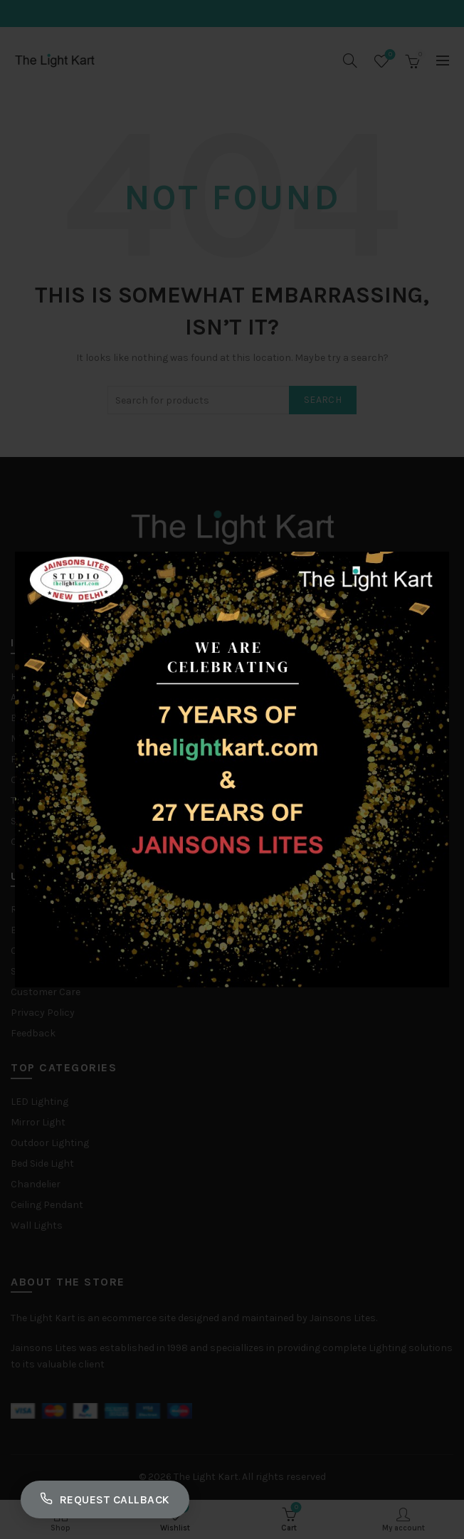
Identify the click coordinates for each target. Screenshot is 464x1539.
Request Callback (108, 1498)
